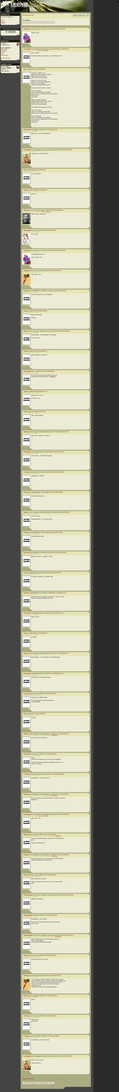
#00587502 (58, 572)
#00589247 (65, 794)
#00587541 (60, 613)
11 (49, 22)
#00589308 (54, 915)
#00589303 (70, 895)
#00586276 (68, 149)
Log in (2, 21)
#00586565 (52, 230)
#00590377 (68, 1056)
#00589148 (53, 693)
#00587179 (44, 391)
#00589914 (53, 1016)
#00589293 (53, 875)
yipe (2, 53)
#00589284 (65, 854)
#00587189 (65, 431)
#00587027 (44, 351)
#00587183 (42, 411)
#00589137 (65, 653)
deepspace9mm (28, 915)
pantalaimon (27, 49)
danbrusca (27, 431)
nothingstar (4, 51)
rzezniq (26, 1036)
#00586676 (57, 270)
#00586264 (54, 129)
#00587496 (59, 492)
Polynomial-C (28, 452)
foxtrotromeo (4, 55)
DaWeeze (26, 290)
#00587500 (62, 552)
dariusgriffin (27, 230)
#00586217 (66, 49)
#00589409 (57, 975)
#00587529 (62, 593)
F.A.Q (2, 20)
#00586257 (42, 69)
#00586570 (62, 250)
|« (23, 1083)
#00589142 (60, 673)
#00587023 (66, 331)
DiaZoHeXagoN (28, 895)
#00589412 (54, 995)
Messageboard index (28, 15)
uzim (25, 69)
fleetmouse (27, 270)
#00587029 (51, 371)
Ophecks (26, 210)
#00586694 (62, 290)
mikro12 (53, 376)
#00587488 (60, 452)
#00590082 (56, 1036)
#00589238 (61, 774)
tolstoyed (26, 693)
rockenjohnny (28, 149)
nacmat (26, 190)
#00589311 (70, 935)
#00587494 (61, 472)
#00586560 (44, 190)
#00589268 (53, 834)
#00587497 (66, 512)
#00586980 (44, 311)
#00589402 (53, 955)
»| (53, 22)
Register (3, 23)
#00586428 (42, 170)
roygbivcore (27, 29)
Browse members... (6, 58)
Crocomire (27, 472)
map (25, 572)
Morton (26, 492)
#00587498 (59, 532)
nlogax (26, 331)
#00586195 (62, 29)
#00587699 (44, 633)
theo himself (27, 371)
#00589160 (65, 734)
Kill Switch (27, 129)
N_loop (3, 52)
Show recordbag (43, 50)
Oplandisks (4, 49)
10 (46, 22)
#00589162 (53, 754)
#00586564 (59, 210)
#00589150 (42, 713)
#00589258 (66, 814)
